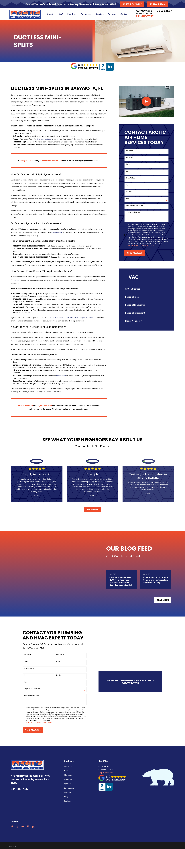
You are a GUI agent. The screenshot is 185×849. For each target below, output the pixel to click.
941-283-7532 (145, 16)
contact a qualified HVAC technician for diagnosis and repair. (71, 317)
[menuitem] (144, 289)
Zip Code (128, 192)
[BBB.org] (17, 827)
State (127, 199)
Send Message (134, 252)
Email (127, 171)
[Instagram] (28, 827)
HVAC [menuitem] (60, 14)
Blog (66, 796)
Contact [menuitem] (124, 14)
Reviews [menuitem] (112, 14)
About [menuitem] (50, 14)
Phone (127, 164)
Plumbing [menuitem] (72, 14)
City (126, 185)
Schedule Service (132, 4)
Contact (67, 801)
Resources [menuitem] (86, 14)
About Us (68, 766)
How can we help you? (133, 212)
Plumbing (68, 775)
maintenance (56, 232)
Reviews (67, 792)
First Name (129, 150)
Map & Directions (106, 772)
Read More (92, 509)
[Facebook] (12, 827)
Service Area (69, 788)
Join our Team (158, 4)
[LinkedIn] (33, 827)
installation (61, 375)
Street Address (130, 178)
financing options (44, 139)
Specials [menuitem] (100, 14)
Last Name (129, 157)
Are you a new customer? (134, 205)
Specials (67, 783)
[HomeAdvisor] (22, 827)
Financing (68, 779)
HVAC (66, 770)
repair (16, 280)
